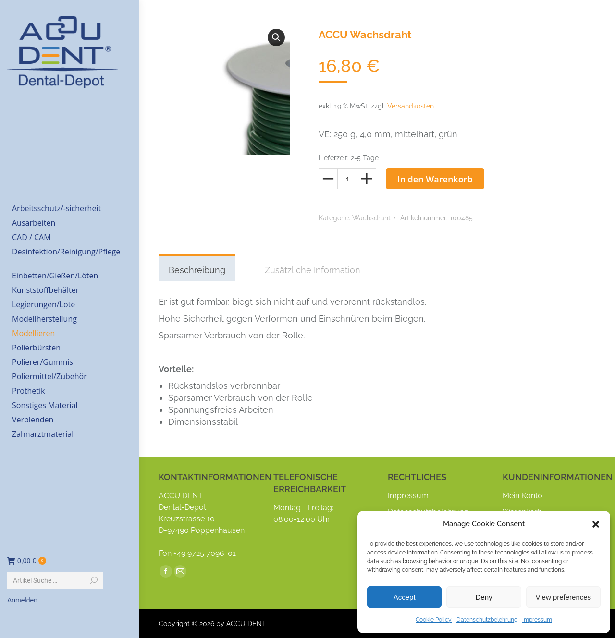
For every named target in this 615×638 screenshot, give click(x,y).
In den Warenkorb (435, 179)
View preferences (563, 597)
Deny (483, 597)
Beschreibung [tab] (197, 270)
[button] (596, 524)
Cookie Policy (434, 619)
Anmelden (22, 600)
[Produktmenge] (347, 178)
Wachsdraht (371, 218)
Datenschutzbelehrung (486, 619)
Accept (405, 597)
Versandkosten (410, 106)
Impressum (537, 619)
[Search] (55, 580)
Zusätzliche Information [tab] (312, 270)
